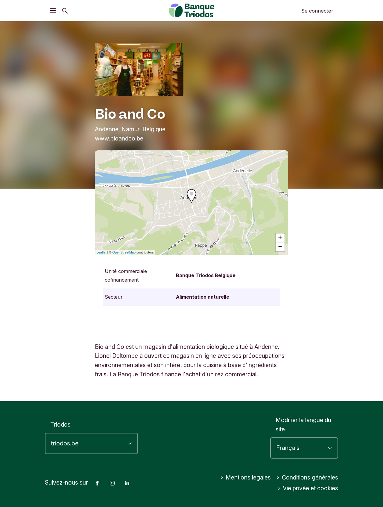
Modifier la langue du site (303, 424)
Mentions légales (245, 477)
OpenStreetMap (124, 252)
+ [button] (280, 237)
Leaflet (101, 252)
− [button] (280, 246)
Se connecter (317, 11)
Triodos (60, 424)
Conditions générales (307, 477)
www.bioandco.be (119, 138)
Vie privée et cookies (307, 488)
